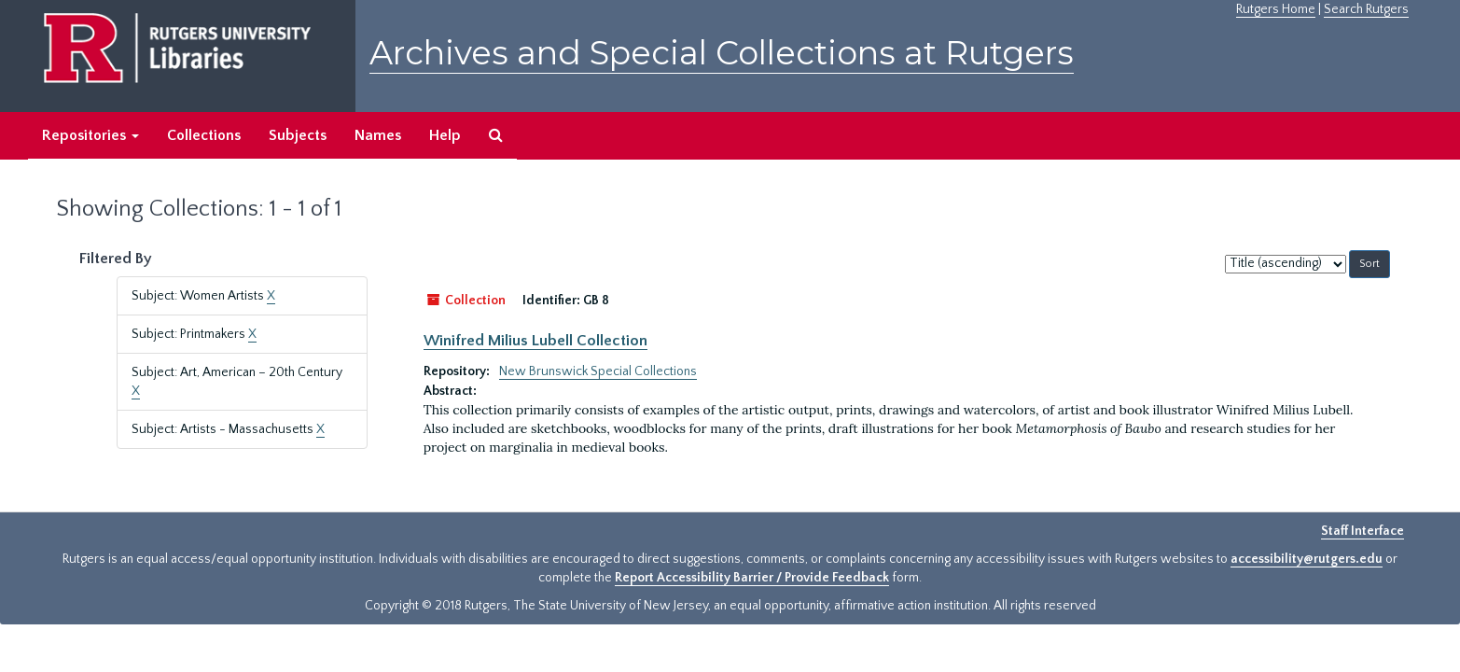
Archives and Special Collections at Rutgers (721, 53)
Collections (204, 135)
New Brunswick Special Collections (598, 371)
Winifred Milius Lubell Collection (535, 340)
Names (378, 135)
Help (445, 135)
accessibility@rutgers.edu (1307, 559)
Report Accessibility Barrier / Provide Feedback (752, 577)
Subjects (298, 135)
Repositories (90, 135)
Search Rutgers (1366, 9)
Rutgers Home (1275, 9)
